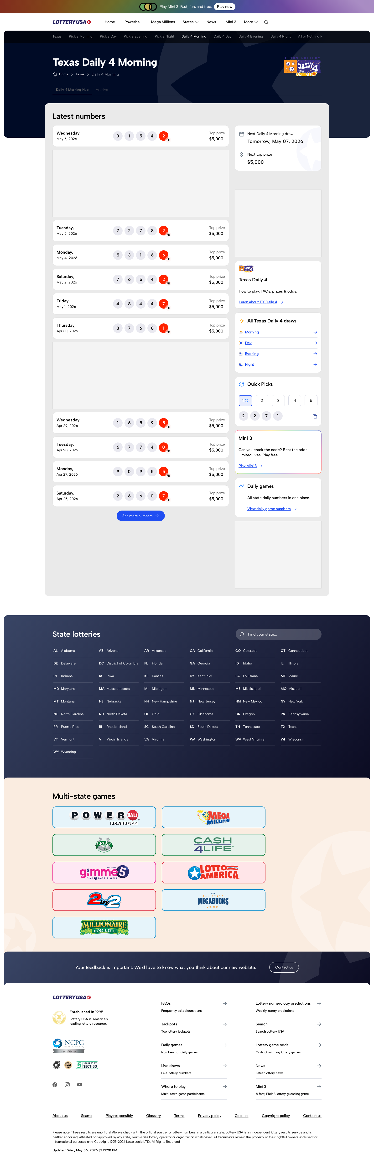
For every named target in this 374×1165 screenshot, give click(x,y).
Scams (86, 1092)
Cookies (242, 1092)
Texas (57, 38)
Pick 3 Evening (148, 38)
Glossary (153, 1092)
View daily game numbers (272, 508)
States (191, 22)
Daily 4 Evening (281, 38)
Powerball (133, 22)
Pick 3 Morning (85, 38)
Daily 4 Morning (215, 38)
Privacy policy (209, 1092)
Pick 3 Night (181, 38)
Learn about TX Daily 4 (261, 302)
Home (110, 22)
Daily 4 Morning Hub (75, 89)
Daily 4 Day (248, 38)
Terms (179, 1092)
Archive (109, 89)
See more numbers (141, 515)
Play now (224, 6)
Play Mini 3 (251, 465)
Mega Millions (163, 22)
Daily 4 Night (315, 38)
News (211, 22)
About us (60, 1092)
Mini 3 (231, 22)
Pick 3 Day (117, 38)
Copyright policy (276, 1092)
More (251, 22)
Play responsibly (119, 1092)
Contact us (284, 944)
